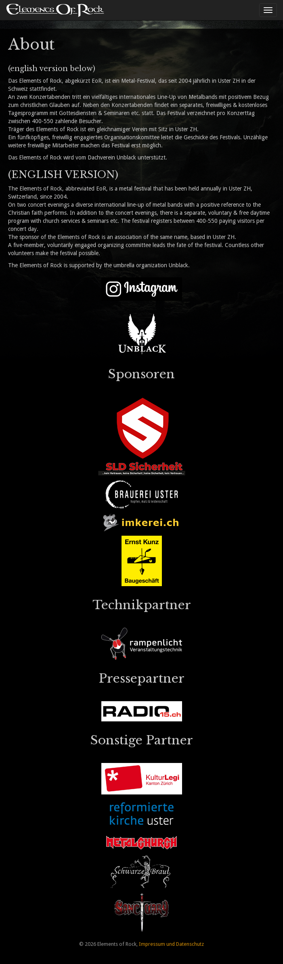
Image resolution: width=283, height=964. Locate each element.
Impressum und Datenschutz (171, 944)
